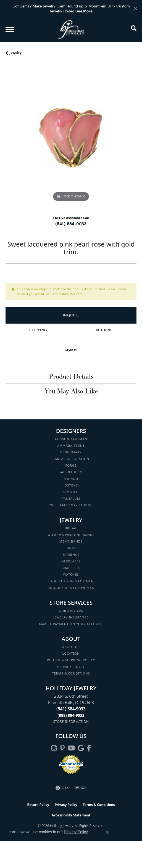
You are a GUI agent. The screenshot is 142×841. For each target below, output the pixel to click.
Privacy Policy (71, 667)
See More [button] (84, 11)
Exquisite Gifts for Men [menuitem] (71, 581)
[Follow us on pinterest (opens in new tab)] (62, 748)
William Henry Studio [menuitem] (71, 505)
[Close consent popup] (107, 832)
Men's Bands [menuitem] (71, 541)
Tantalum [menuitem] (71, 498)
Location (71, 653)
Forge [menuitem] (71, 465)
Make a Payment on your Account (71, 624)
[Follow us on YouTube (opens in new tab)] (71, 748)
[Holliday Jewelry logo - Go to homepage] (71, 29)
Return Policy (38, 804)
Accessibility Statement (71, 815)
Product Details (71, 376)
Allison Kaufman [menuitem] (71, 439)
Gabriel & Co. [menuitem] (71, 472)
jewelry (15, 52)
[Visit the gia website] (62, 788)
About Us (71, 647)
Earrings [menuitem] (71, 554)
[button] (133, 29)
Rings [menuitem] (71, 548)
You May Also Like (71, 391)
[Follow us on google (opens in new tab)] (81, 748)
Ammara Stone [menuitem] (71, 445)
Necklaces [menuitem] (71, 561)
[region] (71, 137)
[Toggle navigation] (10, 29)
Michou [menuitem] (71, 479)
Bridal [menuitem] (71, 528)
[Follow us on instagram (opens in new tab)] (54, 748)
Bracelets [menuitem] (71, 568)
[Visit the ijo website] (80, 788)
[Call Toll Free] (71, 715)
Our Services (71, 611)
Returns (104, 329)
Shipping (38, 329)
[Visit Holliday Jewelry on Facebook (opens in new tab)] (89, 748)
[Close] (135, 8)
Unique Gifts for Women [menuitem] (71, 588)
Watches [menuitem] (71, 574)
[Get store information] (71, 721)
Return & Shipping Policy (71, 660)
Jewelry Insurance (70, 617)
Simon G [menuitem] (70, 492)
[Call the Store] (71, 709)
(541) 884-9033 (71, 223)
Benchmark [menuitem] (71, 452)
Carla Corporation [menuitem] (71, 459)
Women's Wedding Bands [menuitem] (71, 535)
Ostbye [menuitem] (71, 485)
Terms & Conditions (71, 673)
